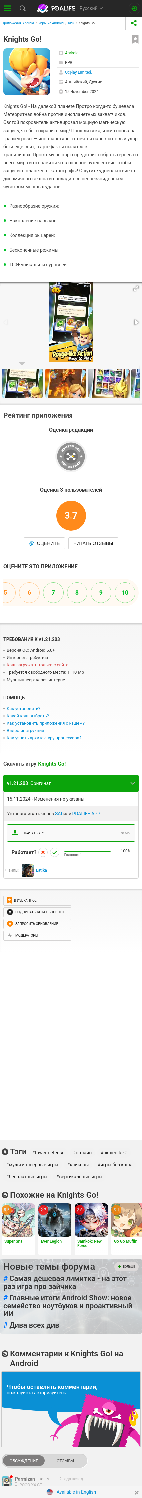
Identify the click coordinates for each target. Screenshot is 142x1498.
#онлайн (82, 1152)
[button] (136, 288)
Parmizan (25, 1479)
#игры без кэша (115, 1164)
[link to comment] (48, 1479)
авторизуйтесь (50, 1392)
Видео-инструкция (25, 730)
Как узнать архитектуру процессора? (44, 737)
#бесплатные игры (26, 1176)
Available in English (76, 1492)
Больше (126, 1266)
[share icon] (133, 23)
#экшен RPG (114, 1152)
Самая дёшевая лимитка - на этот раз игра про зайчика (65, 1283)
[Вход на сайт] (134, 8)
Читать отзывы (93, 543)
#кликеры (78, 1164)
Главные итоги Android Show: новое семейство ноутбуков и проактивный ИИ (67, 1306)
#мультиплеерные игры (32, 1164)
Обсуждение (23, 1460)
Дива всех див (31, 1325)
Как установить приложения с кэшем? (46, 723)
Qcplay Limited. (78, 72)
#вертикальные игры (79, 1176)
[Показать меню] (7, 8)
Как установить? (23, 708)
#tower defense (48, 1152)
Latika (41, 870)
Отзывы (65, 1460)
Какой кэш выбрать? (28, 715)
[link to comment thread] (41, 1479)
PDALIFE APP (86, 813)
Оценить (44, 543)
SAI (58, 813)
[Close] (137, 1493)
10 (125, 592)
